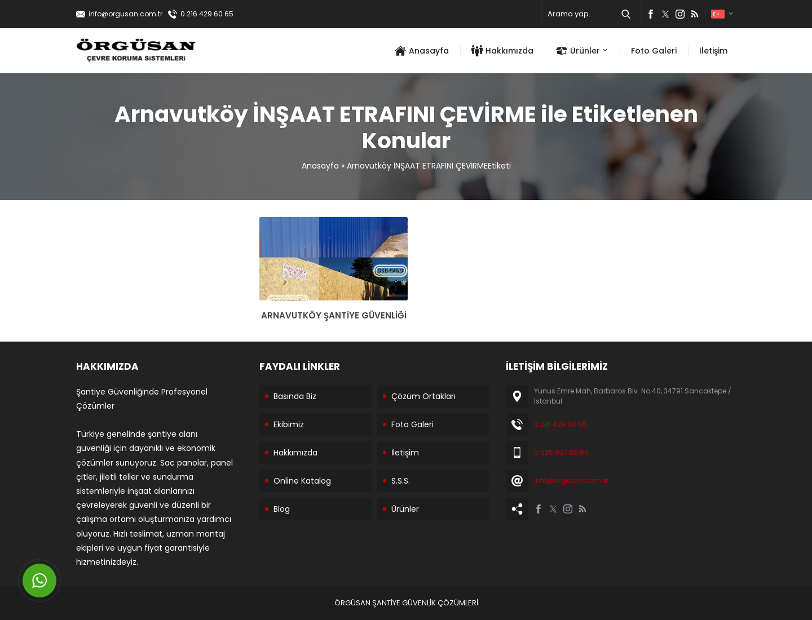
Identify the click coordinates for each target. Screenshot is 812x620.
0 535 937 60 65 (561, 452)
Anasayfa (320, 165)
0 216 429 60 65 (206, 14)
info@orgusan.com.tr (125, 14)
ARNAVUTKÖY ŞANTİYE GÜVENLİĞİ (334, 315)
